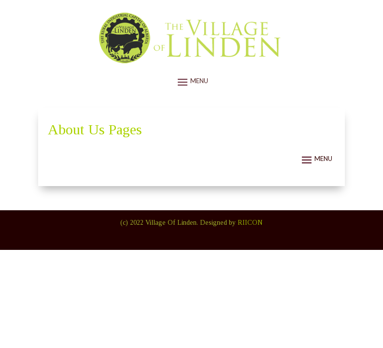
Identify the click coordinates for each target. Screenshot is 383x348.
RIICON (250, 222)
